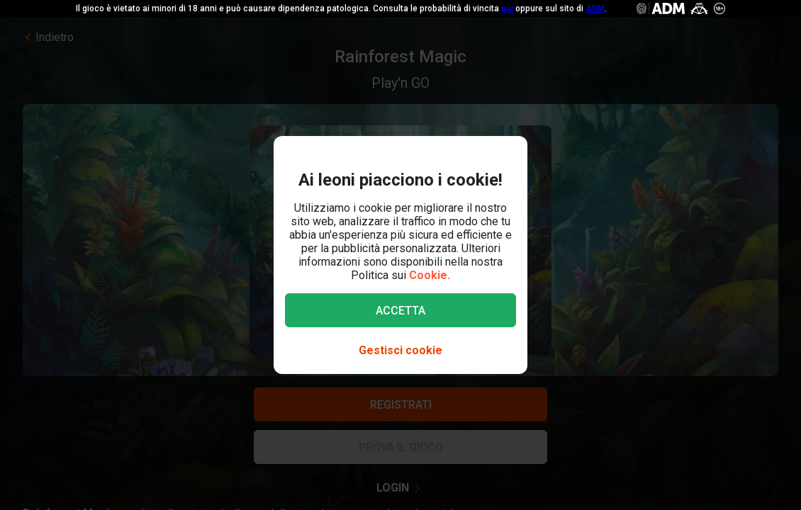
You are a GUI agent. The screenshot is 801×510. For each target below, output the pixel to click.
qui (507, 8)
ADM (595, 8)
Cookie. (429, 275)
